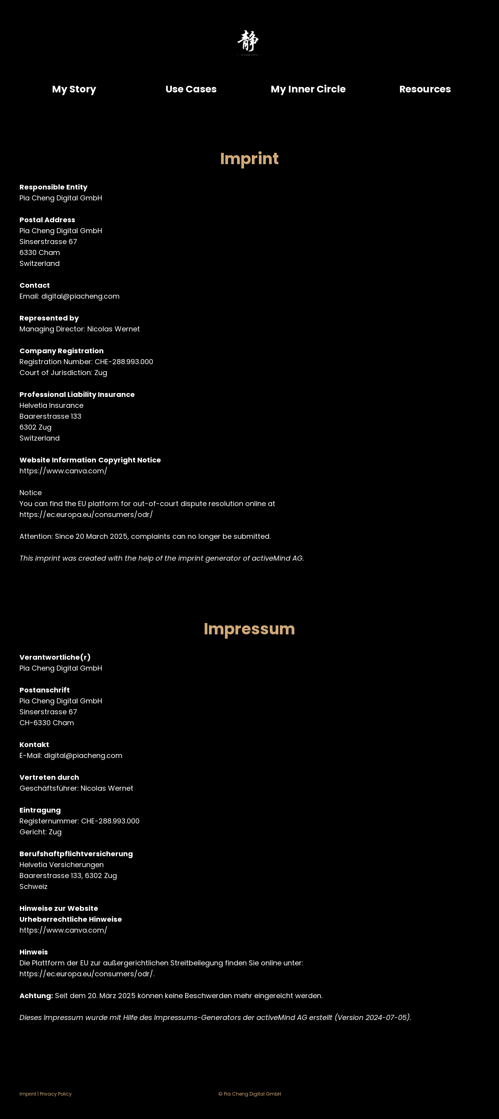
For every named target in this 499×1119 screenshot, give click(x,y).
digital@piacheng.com (80, 296)
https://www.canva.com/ (63, 471)
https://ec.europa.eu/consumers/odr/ (86, 514)
